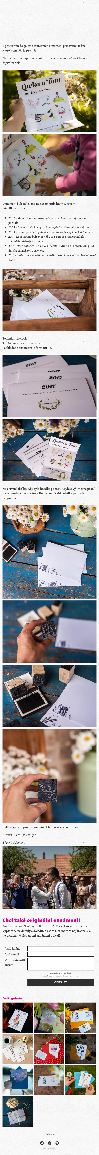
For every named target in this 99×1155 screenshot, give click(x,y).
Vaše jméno (12, 948)
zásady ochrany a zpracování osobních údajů (60, 975)
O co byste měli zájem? (15, 962)
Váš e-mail (12, 954)
